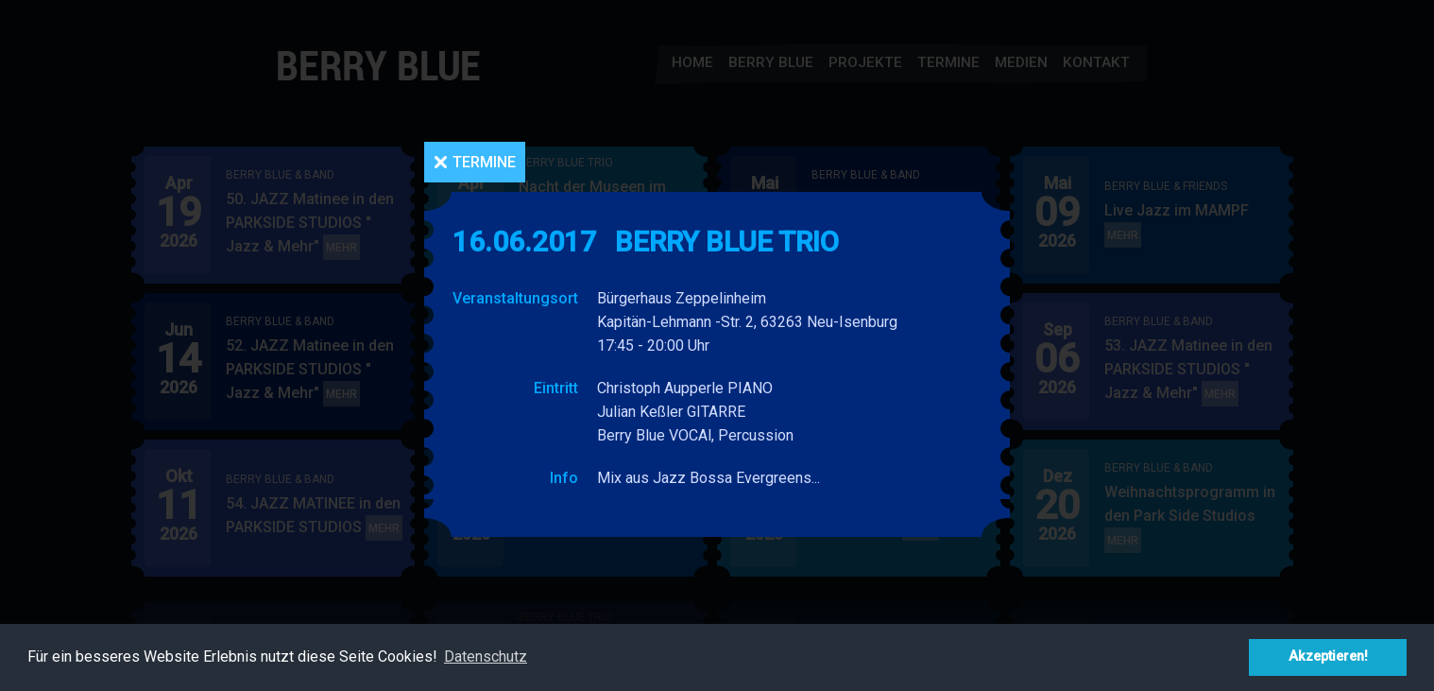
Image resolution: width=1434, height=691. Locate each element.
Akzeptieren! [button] (1328, 656)
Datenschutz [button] (485, 656)
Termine (484, 162)
